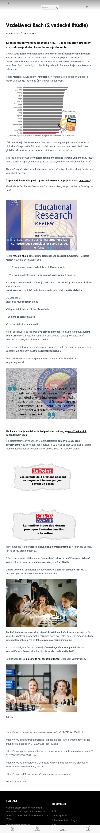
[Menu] (92, 7)
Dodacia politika (59, 815)
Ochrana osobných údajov (64, 820)
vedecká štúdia (20, 256)
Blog (53, 811)
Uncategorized (30, 33)
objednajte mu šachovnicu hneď (43, 658)
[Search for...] (47, 7)
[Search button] (56, 8)
